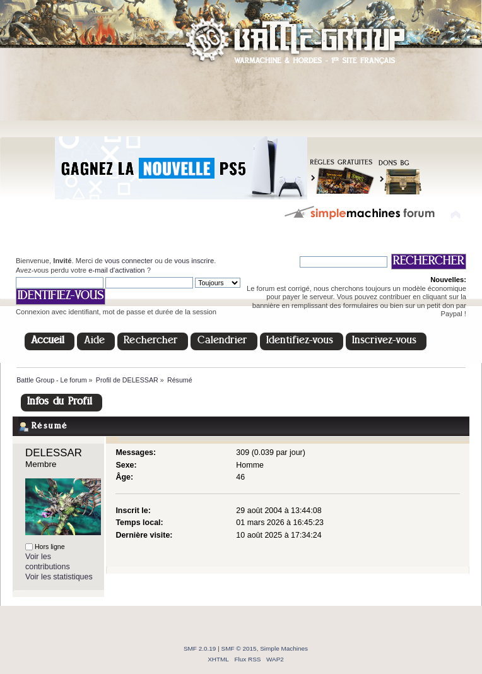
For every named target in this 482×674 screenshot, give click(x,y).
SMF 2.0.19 (200, 648)
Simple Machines (284, 648)
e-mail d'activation (116, 270)
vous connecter (129, 260)
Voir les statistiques (59, 576)
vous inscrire (194, 260)
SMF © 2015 (239, 648)
